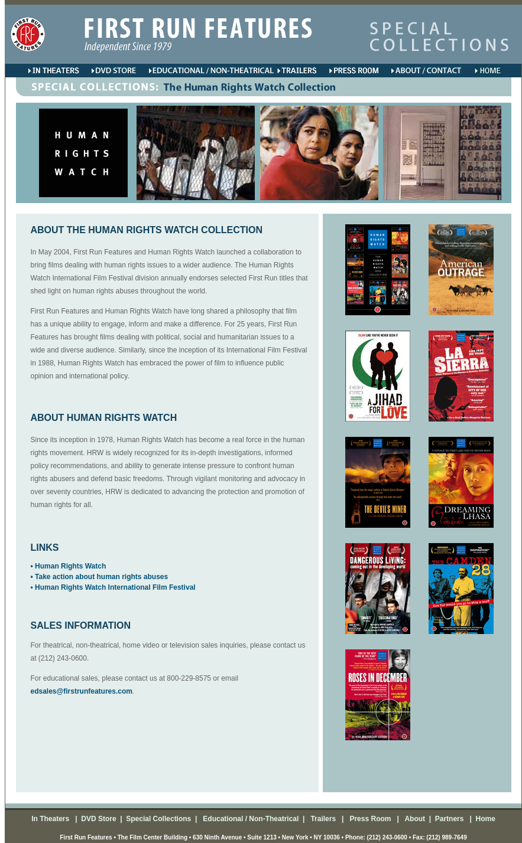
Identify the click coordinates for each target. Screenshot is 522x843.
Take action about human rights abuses (101, 577)
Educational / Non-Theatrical (251, 819)
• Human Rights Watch (68, 566)
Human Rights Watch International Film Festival (115, 587)
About (414, 819)
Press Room (368, 819)
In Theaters (51, 819)
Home (484, 819)
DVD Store (98, 819)
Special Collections (157, 819)
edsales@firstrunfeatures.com (81, 691)
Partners (448, 819)
